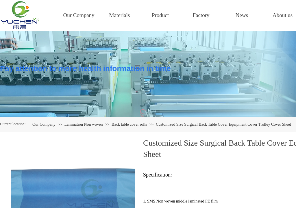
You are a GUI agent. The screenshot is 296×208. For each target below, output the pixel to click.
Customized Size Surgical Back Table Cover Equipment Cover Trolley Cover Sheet (223, 124)
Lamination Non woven (83, 124)
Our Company (78, 15)
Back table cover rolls (129, 124)
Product (160, 15)
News (242, 15)
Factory (201, 15)
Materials (119, 15)
